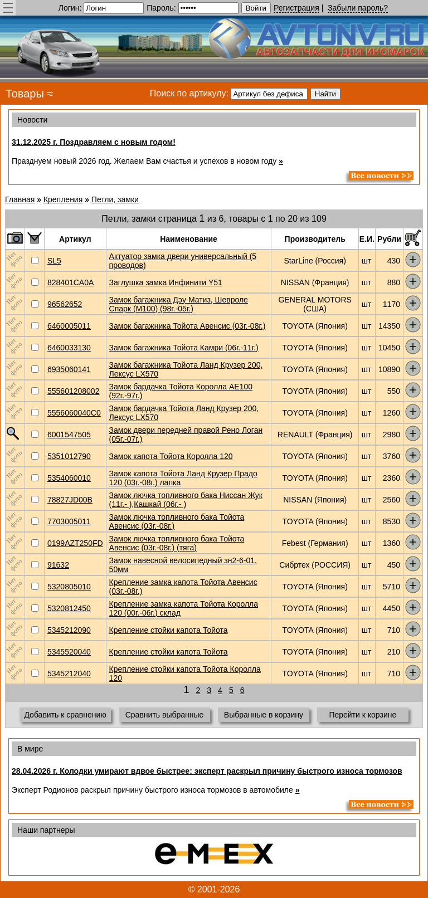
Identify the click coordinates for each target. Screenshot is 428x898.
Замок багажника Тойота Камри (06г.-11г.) (184, 347)
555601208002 (73, 391)
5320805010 (69, 586)
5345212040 (69, 673)
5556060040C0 (74, 412)
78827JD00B (70, 499)
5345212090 (69, 630)
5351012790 (69, 456)
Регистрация (296, 7)
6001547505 (69, 434)
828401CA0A (70, 282)
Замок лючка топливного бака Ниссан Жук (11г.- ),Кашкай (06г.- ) (185, 500)
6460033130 (69, 347)
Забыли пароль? (358, 7)
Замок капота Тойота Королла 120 (171, 456)
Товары (25, 93)
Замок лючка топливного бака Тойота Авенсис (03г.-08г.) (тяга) (177, 543)
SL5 (54, 260)
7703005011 (69, 521)
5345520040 (69, 651)
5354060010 (69, 478)
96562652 (64, 304)
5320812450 (69, 608)
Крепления (62, 199)
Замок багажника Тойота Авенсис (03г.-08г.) (187, 325)
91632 (58, 564)
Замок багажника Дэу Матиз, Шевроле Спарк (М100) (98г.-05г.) (178, 304)
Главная (20, 199)
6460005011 (69, 325)
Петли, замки (115, 199)
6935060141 (69, 369)
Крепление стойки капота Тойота (168, 630)
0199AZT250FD (75, 543)
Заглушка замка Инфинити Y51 (165, 282)
